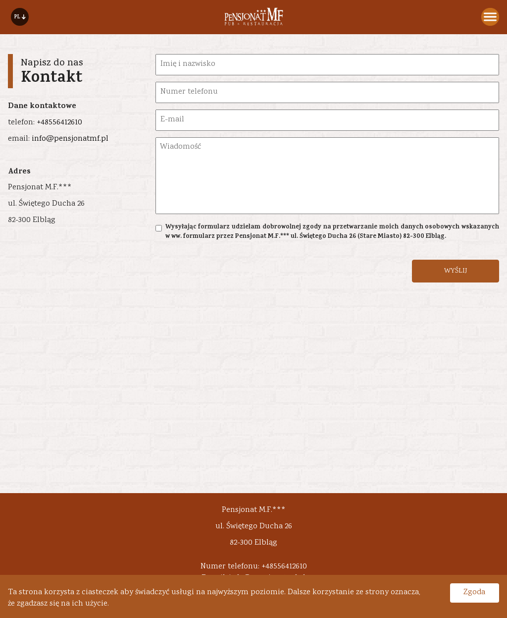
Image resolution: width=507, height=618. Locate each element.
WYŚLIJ (455, 271)
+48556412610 (59, 122)
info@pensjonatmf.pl (70, 139)
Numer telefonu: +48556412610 (254, 566)
